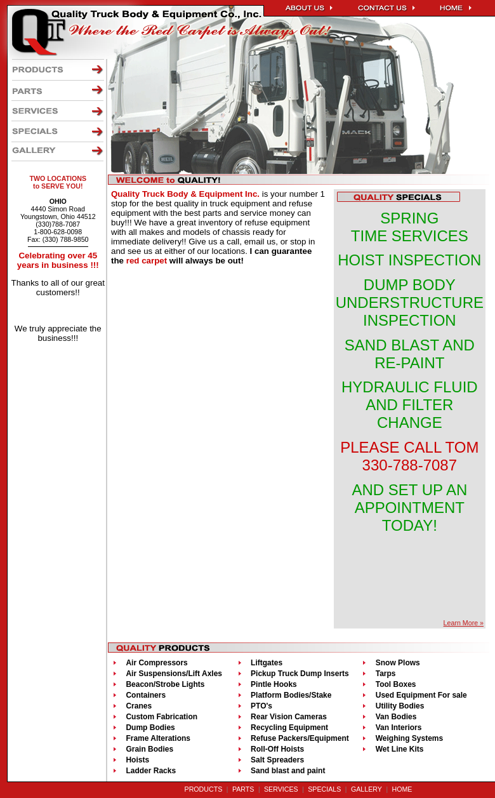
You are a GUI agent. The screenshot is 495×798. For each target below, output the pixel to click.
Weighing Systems (409, 738)
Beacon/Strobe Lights (165, 684)
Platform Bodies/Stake (291, 695)
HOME (402, 789)
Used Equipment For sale (421, 695)
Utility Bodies (400, 706)
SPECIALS (324, 789)
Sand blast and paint (288, 770)
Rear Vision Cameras (289, 716)
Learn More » (464, 623)
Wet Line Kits (400, 749)
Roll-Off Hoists (277, 749)
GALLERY (366, 789)
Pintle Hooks (274, 684)
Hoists (137, 759)
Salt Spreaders (277, 759)
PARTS (243, 789)
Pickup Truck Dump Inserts (300, 673)
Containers (146, 695)
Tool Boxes (396, 684)
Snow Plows (398, 662)
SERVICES (281, 789)
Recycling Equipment (289, 727)
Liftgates (266, 662)
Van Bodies (396, 716)
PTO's (261, 706)
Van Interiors (399, 727)
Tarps (386, 673)
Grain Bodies (149, 749)
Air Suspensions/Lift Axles (174, 673)
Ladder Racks (151, 770)
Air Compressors (156, 662)
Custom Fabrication (161, 716)
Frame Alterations (158, 738)
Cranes (139, 706)
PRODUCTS (204, 789)
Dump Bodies (150, 727)
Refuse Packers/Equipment (300, 738)
